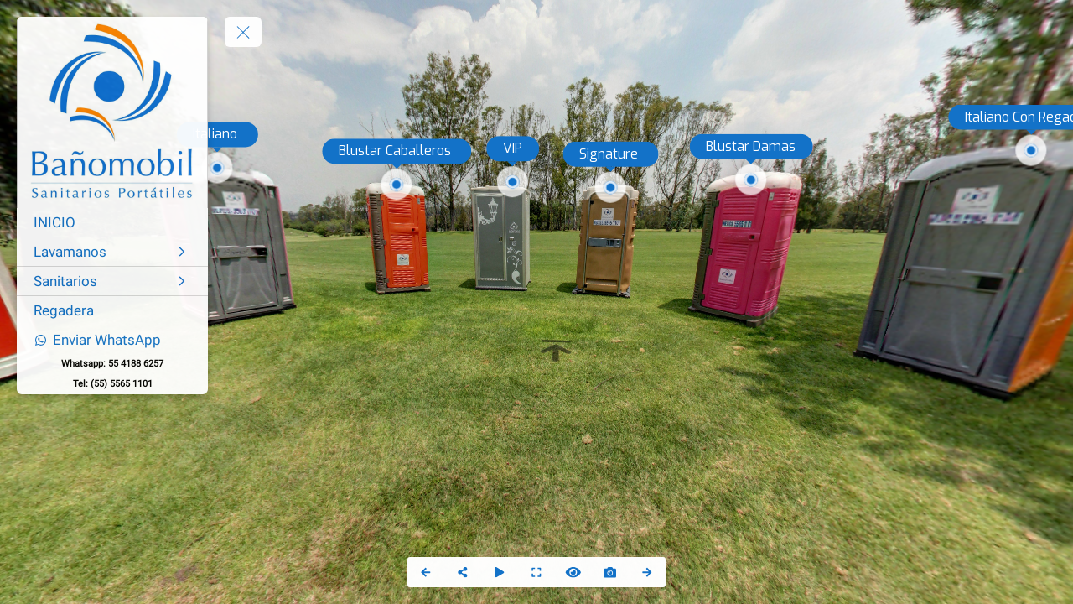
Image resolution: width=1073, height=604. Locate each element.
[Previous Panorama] (425, 572)
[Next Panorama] (647, 572)
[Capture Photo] (610, 572)
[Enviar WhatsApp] (112, 339)
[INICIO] (112, 222)
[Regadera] (112, 310)
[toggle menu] (243, 32)
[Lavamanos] (112, 251)
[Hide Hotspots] (573, 572)
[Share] (462, 572)
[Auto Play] (499, 572)
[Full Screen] (536, 572)
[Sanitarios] (112, 281)
